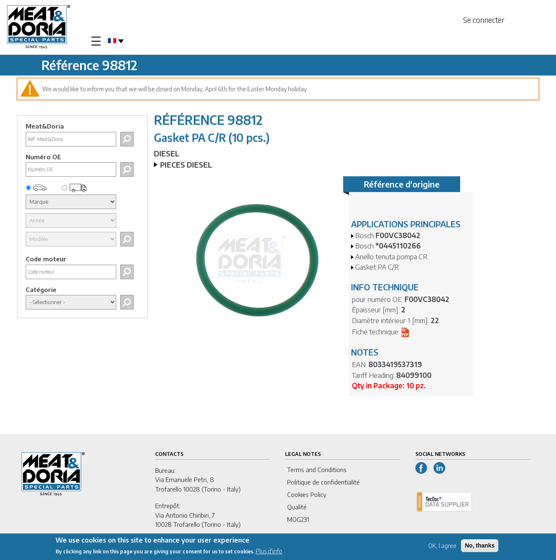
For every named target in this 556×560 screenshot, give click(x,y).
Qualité (297, 507)
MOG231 (298, 519)
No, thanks (480, 546)
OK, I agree (442, 546)
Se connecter (484, 19)
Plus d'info (269, 551)
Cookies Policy (307, 494)
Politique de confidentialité (323, 482)
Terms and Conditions (316, 469)
